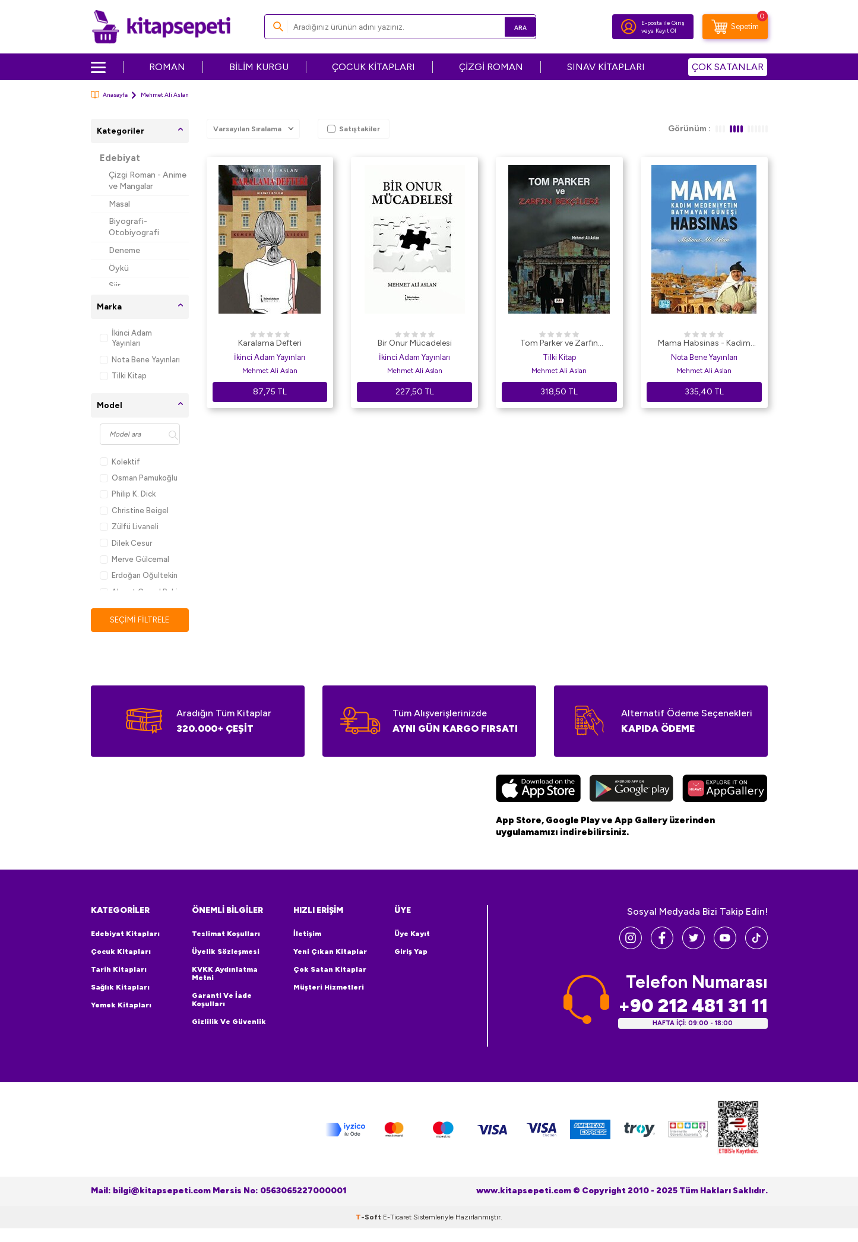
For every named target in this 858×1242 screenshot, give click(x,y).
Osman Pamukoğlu (139, 477)
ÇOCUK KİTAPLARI (373, 66)
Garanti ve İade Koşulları (222, 1000)
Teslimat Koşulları (226, 934)
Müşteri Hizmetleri (328, 988)
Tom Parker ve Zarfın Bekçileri (559, 344)
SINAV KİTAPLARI (606, 66)
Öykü (119, 268)
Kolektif (120, 461)
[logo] (161, 27)
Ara (510, 26)
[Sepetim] (735, 26)
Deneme (124, 250)
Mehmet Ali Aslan (269, 370)
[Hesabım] (629, 26)
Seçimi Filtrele (140, 620)
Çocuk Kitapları (121, 952)
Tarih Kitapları (119, 970)
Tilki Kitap (123, 375)
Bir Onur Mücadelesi (415, 343)
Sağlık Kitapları (120, 988)
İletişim (307, 934)
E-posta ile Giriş (663, 23)
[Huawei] (724, 790)
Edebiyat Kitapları (125, 934)
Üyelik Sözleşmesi (225, 952)
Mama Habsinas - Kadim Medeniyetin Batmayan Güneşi (704, 344)
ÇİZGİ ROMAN (491, 66)
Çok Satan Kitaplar (329, 970)
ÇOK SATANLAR (728, 66)
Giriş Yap (411, 952)
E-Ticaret (397, 1217)
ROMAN (167, 66)
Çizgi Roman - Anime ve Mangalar (147, 180)
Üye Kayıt (412, 934)
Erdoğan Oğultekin (139, 575)
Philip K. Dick (128, 493)
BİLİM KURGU (259, 66)
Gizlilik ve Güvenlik (229, 1022)
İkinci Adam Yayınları (126, 337)
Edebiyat (120, 158)
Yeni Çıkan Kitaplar (330, 952)
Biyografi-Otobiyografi (134, 227)
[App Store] (538, 790)
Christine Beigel (134, 510)
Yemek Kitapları (121, 1005)
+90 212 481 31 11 (693, 1006)
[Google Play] (631, 790)
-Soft (369, 1217)
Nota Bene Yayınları (140, 359)
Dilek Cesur (126, 543)
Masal (119, 204)
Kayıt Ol (666, 30)
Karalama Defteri (270, 343)
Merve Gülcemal (134, 559)
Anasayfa (109, 95)
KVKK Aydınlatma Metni (225, 974)
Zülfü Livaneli (129, 526)
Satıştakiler (353, 129)
